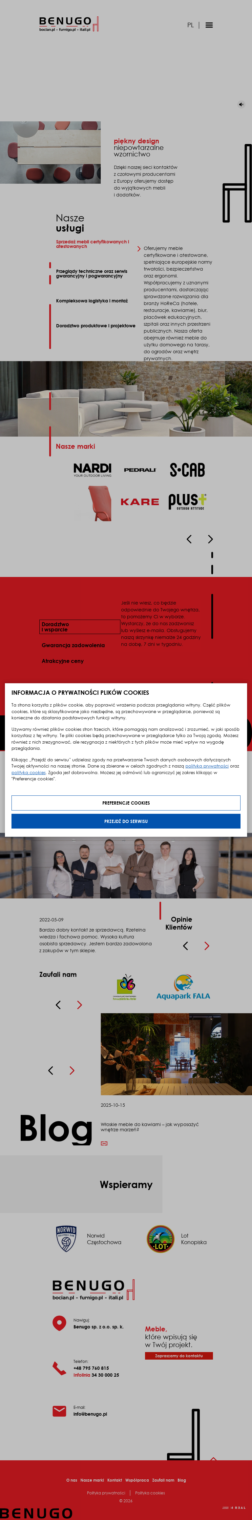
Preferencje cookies (126, 803)
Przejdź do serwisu (126, 821)
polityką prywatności (207, 766)
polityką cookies (28, 772)
